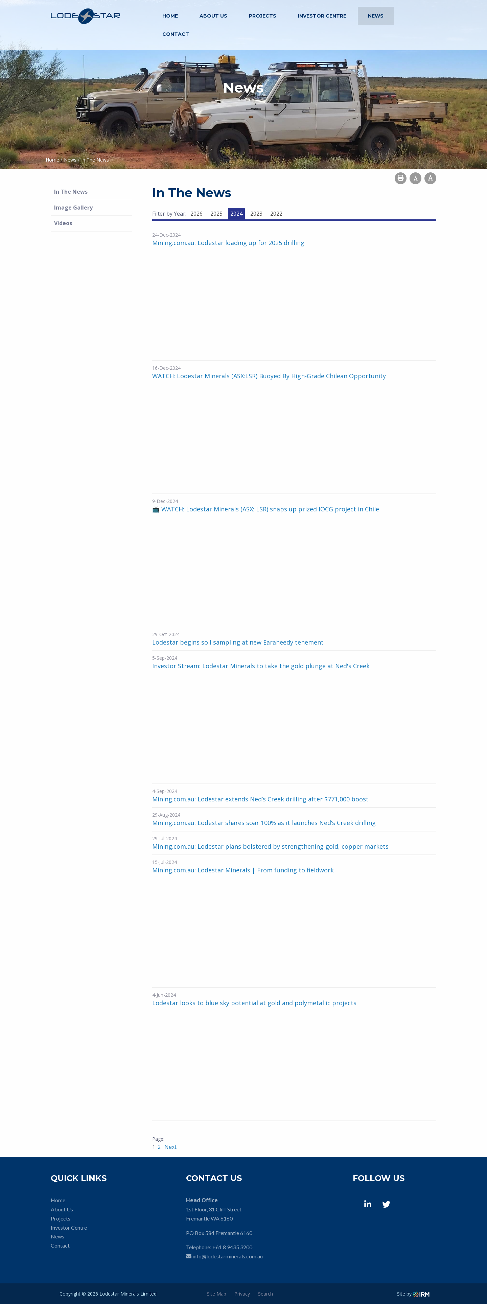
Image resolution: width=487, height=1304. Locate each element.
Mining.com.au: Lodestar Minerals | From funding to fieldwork (243, 870)
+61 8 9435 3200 (232, 1247)
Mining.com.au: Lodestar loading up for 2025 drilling (228, 243)
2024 (236, 213)
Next (170, 1147)
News (376, 16)
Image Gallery (73, 207)
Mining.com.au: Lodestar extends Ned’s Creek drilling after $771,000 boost (260, 799)
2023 (256, 213)
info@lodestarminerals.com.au (227, 1256)
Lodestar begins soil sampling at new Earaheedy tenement (238, 642)
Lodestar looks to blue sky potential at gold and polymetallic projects (254, 1003)
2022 (276, 213)
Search (265, 1293)
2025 (216, 213)
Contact (175, 34)
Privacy (242, 1293)
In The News (71, 191)
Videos (63, 223)
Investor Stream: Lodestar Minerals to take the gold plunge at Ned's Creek (261, 666)
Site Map (216, 1293)
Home (170, 16)
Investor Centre (322, 16)
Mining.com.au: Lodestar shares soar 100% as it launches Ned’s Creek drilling (264, 823)
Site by (413, 1293)
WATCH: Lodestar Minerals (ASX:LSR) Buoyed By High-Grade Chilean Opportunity (269, 376)
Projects (262, 16)
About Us (213, 16)
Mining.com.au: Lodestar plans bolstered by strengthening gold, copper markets (270, 846)
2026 (196, 213)
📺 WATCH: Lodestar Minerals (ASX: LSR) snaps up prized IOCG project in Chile (265, 509)
